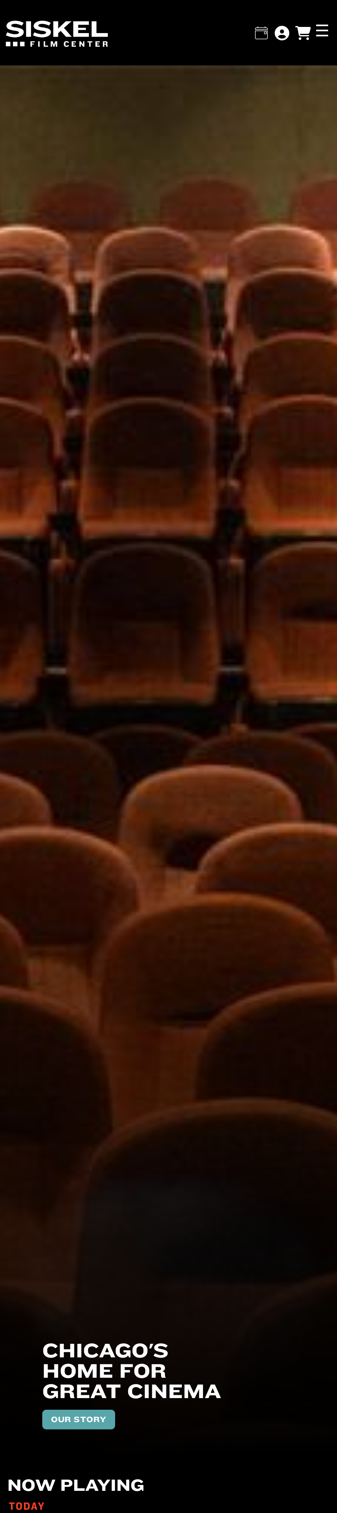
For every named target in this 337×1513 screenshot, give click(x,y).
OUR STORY (78, 1419)
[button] (261, 32)
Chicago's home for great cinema (131, 1370)
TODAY (27, 1506)
